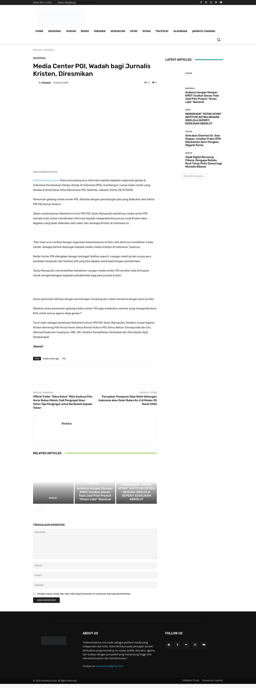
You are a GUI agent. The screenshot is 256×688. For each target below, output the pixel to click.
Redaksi (46, 83)
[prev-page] (35, 513)
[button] (218, 39)
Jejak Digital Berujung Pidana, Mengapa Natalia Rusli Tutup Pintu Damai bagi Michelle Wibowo (203, 161)
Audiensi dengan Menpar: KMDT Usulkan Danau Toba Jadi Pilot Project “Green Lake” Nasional (95, 498)
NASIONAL (49, 49)
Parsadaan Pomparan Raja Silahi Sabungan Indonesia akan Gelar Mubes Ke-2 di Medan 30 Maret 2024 (127, 400)
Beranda (37, 49)
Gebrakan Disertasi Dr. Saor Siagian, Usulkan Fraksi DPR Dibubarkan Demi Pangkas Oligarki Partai (203, 140)
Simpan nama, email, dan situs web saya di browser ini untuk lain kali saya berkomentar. (84, 597)
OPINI (136, 489)
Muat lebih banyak (194, 176)
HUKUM (53, 502)
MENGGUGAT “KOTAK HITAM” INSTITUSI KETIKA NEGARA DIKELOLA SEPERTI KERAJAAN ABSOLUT (136, 498)
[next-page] (41, 513)
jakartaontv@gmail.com (110, 670)
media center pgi (51, 358)
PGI (64, 358)
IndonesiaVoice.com (45, 180)
